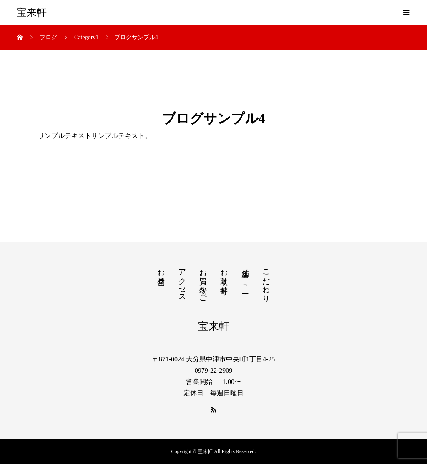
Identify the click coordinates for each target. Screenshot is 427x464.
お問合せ (161, 272)
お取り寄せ (224, 277)
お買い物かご (203, 281)
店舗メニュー (245, 277)
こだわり (266, 281)
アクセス (182, 281)
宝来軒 (32, 12)
